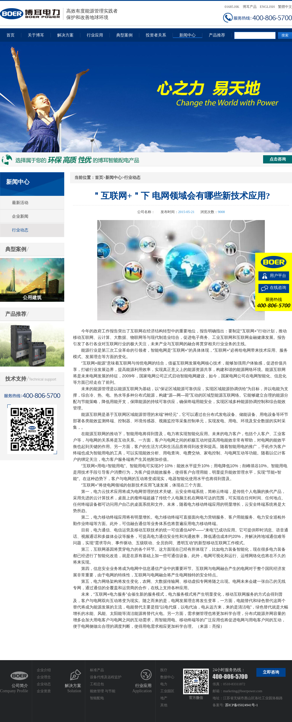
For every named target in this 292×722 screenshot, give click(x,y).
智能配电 (97, 698)
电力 (163, 684)
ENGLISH (267, 7)
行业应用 (95, 35)
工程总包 (97, 684)
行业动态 (20, 230)
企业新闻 (20, 216)
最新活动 (20, 202)
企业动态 (44, 684)
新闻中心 (187, 35)
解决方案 (65, 35)
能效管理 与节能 (102, 691)
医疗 (163, 670)
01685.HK (232, 7)
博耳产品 (250, 7)
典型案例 (124, 35)
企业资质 (44, 691)
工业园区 (167, 691)
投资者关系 (156, 35)
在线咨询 (278, 287)
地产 (163, 698)
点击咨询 (278, 159)
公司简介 (20, 685)
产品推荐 (217, 35)
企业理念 (44, 677)
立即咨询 (271, 672)
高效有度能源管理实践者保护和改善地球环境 (59, 14)
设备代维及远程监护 (105, 677)
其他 (163, 705)
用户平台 (278, 275)
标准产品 (97, 670)
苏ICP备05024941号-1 (241, 705)
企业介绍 (44, 670)
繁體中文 (285, 7)
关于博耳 (36, 35)
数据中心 (167, 677)
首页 (10, 35)
